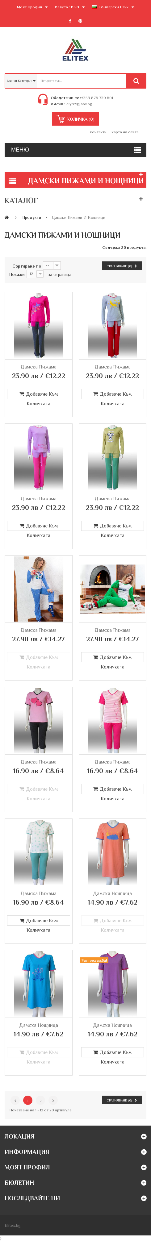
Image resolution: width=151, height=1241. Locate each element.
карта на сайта (125, 132)
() (80, 119)
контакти (98, 132)
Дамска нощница (112, 893)
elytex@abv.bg (78, 104)
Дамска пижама (38, 367)
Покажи (17, 274)
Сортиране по (26, 266)
